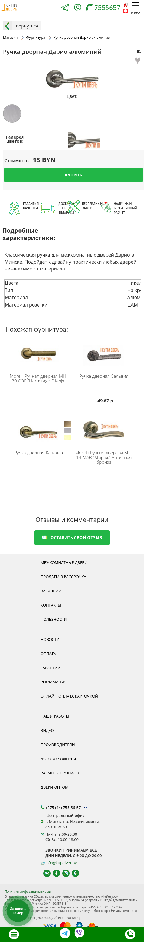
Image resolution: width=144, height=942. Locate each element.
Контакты (51, 605)
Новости (50, 639)
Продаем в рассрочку (63, 576)
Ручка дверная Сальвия (103, 376)
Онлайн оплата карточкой (69, 696)
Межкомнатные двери (64, 562)
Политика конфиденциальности (28, 891)
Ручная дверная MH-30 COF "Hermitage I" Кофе (39, 378)
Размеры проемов (60, 773)
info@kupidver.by (61, 862)
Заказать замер (18, 911)
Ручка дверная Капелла (38, 452)
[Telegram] (65, 8)
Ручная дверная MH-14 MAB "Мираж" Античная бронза (104, 457)
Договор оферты (58, 758)
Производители (58, 744)
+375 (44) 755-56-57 (66, 807)
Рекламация (54, 682)
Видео (47, 730)
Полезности (54, 619)
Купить (73, 174)
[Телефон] (104, 8)
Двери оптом (54, 787)
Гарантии (51, 667)
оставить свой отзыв (72, 537)
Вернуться (20, 25)
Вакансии (51, 591)
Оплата (48, 653)
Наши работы (55, 716)
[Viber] (77, 8)
